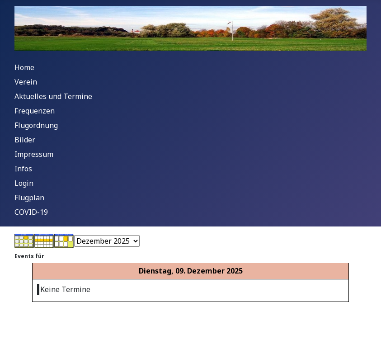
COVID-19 (31, 212)
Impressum (33, 154)
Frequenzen (34, 111)
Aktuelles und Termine (53, 96)
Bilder (24, 140)
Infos (23, 169)
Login (23, 183)
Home (24, 67)
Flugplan (29, 198)
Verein (25, 82)
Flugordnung (36, 125)
